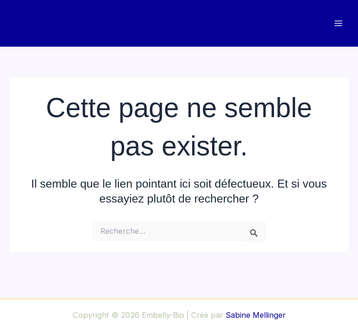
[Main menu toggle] (338, 23)
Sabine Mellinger (256, 315)
